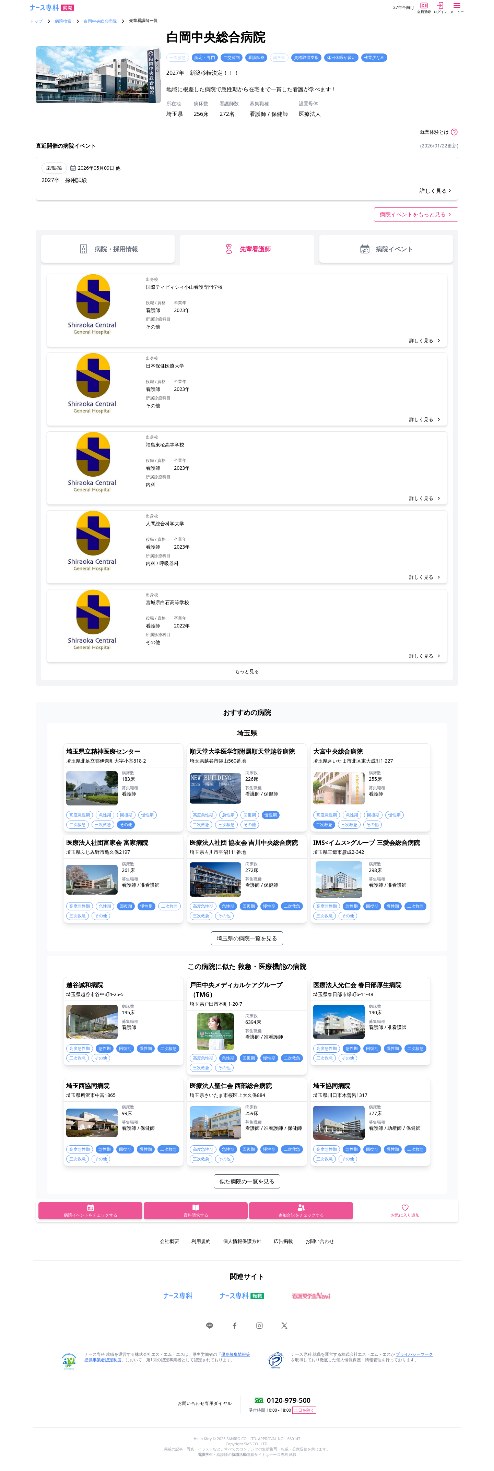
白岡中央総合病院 (100, 21)
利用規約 (201, 1241)
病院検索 (63, 21)
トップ (36, 21)
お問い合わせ (319, 1241)
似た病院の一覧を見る (247, 1181)
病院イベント (386, 248)
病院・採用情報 (108, 248)
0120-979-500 (288, 1400)
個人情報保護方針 (242, 1241)
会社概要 (169, 1241)
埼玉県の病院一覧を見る (247, 938)
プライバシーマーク (414, 1354)
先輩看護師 (247, 248)
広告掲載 (283, 1241)
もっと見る (247, 671)
